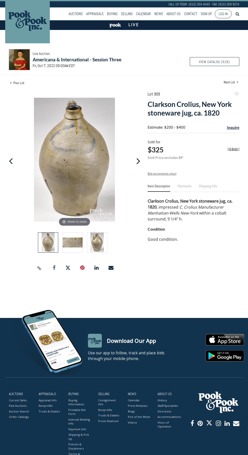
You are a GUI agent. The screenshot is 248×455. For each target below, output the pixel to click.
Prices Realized (108, 421)
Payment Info (77, 429)
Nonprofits (46, 405)
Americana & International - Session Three (77, 59)
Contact (190, 13)
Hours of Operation (164, 425)
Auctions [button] (76, 13)
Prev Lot (17, 83)
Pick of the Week (139, 417)
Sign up (206, 13)
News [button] (158, 13)
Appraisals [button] (95, 13)
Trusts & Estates (49, 411)
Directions (164, 411)
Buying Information (76, 402)
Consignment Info (107, 402)
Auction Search (19, 411)
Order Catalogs (19, 417)
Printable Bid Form (76, 412)
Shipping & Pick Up (78, 437)
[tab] (159, 188)
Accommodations (169, 417)
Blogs (131, 411)
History (162, 400)
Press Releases (137, 405)
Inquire (233, 127)
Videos (132, 422)
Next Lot (231, 82)
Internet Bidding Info (79, 422)
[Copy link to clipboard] (39, 268)
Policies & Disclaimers (76, 446)
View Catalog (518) (214, 62)
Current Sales (18, 400)
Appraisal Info (48, 400)
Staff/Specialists (168, 405)
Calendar (143, 13)
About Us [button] (173, 13)
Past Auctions (18, 405)
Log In (223, 14)
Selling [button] (127, 13)
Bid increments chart (162, 173)
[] (233, 149)
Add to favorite (236, 94)
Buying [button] (112, 13)
